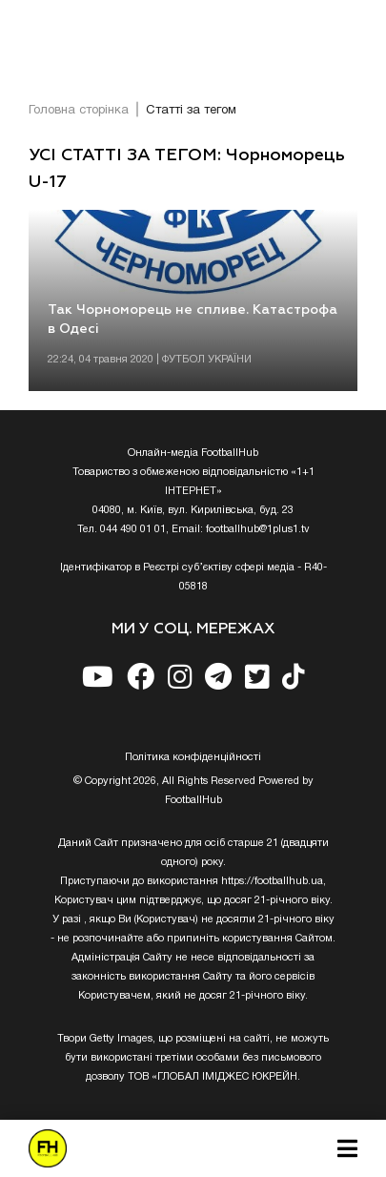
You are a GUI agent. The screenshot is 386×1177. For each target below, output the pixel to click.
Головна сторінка (79, 110)
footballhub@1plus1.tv (258, 529)
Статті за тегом (191, 110)
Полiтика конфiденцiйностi (193, 757)
